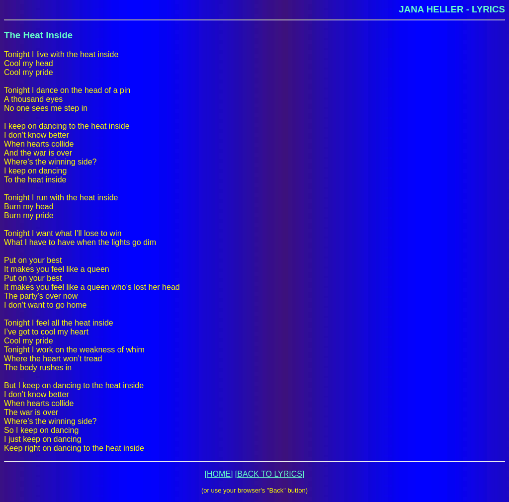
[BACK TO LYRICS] (270, 474)
